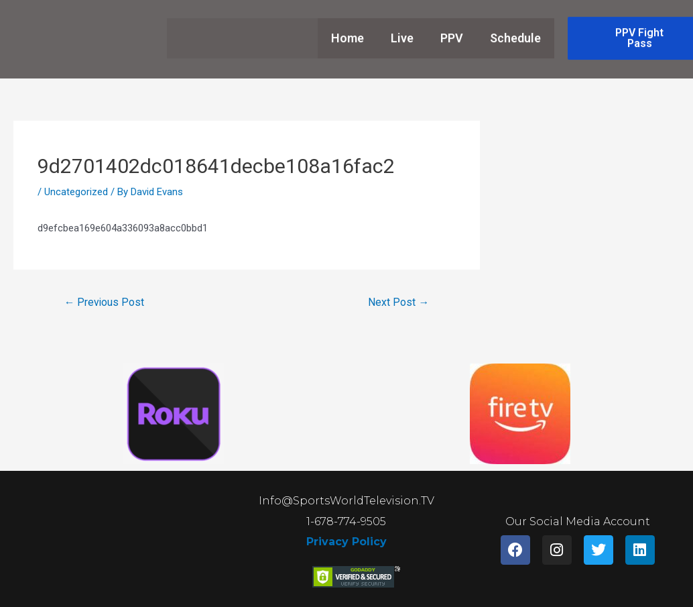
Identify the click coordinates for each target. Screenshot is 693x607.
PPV (451, 30)
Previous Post (104, 302)
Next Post (398, 302)
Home (347, 30)
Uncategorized (76, 192)
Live (402, 30)
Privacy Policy (346, 542)
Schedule (515, 30)
